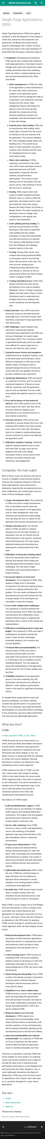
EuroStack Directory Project (31, 1133)
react (28, 13)
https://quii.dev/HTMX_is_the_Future (19, 735)
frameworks (17, 13)
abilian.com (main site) (13, 1133)
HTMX (8, 1098)
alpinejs (6, 13)
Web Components (13, 1102)
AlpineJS (9, 1106)
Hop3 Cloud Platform (7, 1135)
